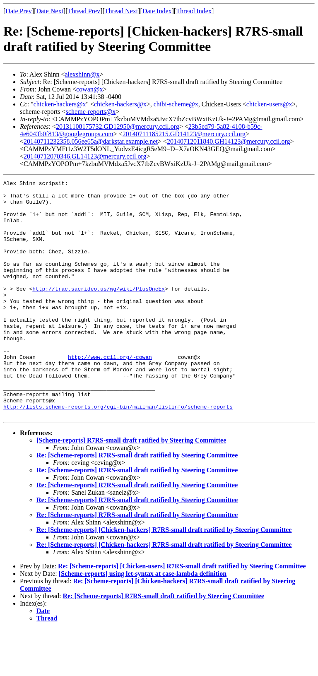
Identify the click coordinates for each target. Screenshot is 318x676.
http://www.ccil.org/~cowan (110, 393)
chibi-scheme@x (176, 104)
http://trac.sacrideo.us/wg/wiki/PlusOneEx (98, 311)
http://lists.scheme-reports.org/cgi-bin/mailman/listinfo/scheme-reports (118, 452)
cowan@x (89, 89)
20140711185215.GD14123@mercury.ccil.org (184, 133)
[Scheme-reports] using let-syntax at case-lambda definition (142, 620)
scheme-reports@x (91, 111)
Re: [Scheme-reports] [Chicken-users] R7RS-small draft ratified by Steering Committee (182, 613)
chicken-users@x (269, 104)
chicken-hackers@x (60, 104)
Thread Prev (83, 10)
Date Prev (18, 10)
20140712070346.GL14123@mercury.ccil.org (85, 156)
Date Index (157, 10)
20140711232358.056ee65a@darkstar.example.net (91, 141)
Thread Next (121, 10)
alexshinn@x (82, 74)
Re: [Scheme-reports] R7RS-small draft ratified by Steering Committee (137, 502)
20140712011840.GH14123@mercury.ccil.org (228, 141)
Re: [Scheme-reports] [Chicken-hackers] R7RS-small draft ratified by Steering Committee (164, 576)
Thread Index (194, 10)
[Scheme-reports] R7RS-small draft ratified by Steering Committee (131, 487)
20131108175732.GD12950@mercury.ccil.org (117, 126)
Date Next (49, 10)
